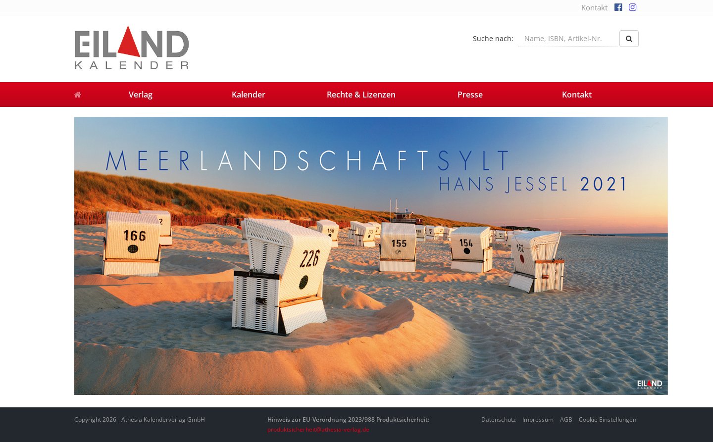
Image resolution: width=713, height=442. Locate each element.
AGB (566, 419)
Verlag (141, 94)
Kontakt (594, 7)
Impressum (538, 419)
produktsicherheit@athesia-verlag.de (318, 429)
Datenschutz (498, 419)
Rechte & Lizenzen (361, 94)
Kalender (248, 94)
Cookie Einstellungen (607, 419)
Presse (470, 94)
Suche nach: (493, 38)
